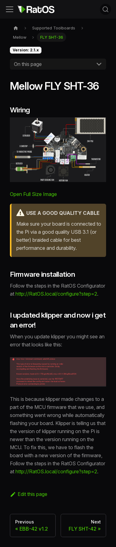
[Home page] (16, 28)
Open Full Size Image (33, 194)
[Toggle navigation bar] (9, 9)
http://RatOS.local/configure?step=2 (56, 294)
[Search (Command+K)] (105, 9)
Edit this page (28, 494)
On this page (28, 64)
